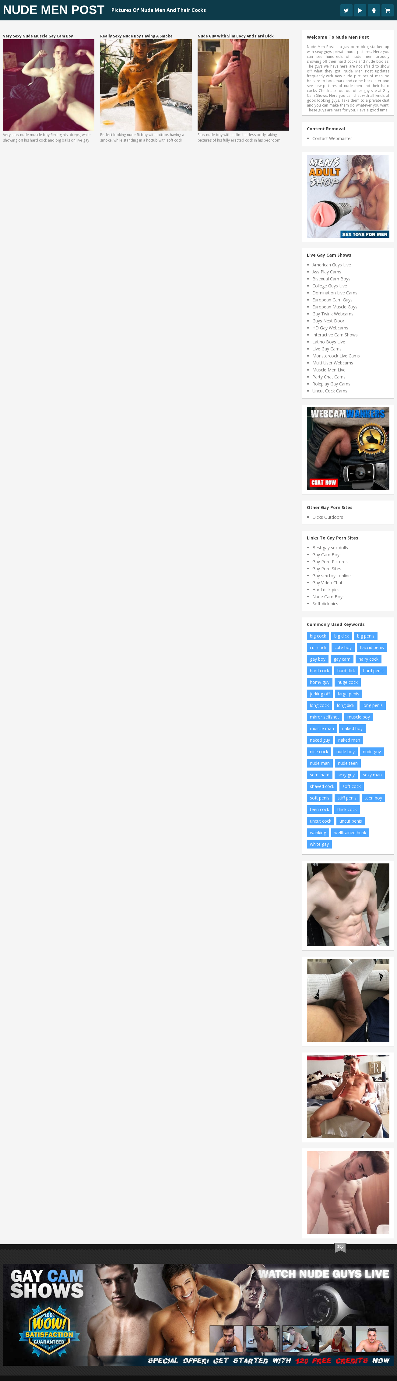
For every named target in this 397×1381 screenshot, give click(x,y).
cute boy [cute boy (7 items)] (343, 647)
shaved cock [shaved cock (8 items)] (322, 786)
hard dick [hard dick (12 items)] (346, 670)
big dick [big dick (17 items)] (341, 636)
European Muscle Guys (334, 307)
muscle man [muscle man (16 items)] (322, 728)
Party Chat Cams (329, 377)
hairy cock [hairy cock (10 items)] (368, 659)
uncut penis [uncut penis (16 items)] (350, 821)
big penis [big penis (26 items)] (365, 636)
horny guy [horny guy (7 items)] (319, 682)
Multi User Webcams (332, 363)
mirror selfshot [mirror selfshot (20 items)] (324, 717)
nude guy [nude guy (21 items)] (372, 751)
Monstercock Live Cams (336, 356)
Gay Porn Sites (326, 568)
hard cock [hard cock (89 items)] (319, 670)
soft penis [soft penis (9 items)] (319, 798)
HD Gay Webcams (330, 328)
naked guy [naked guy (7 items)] (320, 740)
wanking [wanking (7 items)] (318, 832)
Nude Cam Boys (328, 596)
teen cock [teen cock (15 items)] (319, 809)
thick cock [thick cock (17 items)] (347, 809)
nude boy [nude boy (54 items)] (345, 751)
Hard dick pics (325, 589)
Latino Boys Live (328, 342)
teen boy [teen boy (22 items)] (373, 798)
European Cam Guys (332, 300)
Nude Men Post (53, 9)
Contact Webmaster (332, 138)
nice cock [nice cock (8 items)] (319, 751)
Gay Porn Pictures (330, 561)
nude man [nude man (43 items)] (320, 763)
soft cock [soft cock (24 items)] (352, 786)
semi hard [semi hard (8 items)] (319, 775)
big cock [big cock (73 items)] (318, 636)
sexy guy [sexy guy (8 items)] (346, 775)
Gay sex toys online (331, 575)
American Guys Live (331, 265)
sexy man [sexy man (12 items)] (372, 775)
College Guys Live (329, 286)
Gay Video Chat (327, 582)
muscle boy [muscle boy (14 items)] (358, 717)
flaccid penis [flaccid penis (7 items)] (372, 647)
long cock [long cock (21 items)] (319, 705)
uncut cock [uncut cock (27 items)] (320, 821)
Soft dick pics (325, 603)
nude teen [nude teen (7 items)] (348, 763)
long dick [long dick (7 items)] (345, 705)
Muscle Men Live (329, 370)
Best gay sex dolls (330, 547)
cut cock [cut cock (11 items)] (318, 647)
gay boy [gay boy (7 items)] (317, 659)
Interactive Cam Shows (335, 335)
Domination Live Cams (334, 293)
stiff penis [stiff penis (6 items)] (347, 798)
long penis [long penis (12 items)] (373, 705)
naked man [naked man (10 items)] (349, 740)
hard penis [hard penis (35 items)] (373, 670)
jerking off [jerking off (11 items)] (320, 694)
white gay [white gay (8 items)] (319, 844)
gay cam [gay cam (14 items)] (342, 659)
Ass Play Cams (326, 272)
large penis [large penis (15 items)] (348, 694)
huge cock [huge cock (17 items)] (348, 682)
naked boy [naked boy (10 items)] (352, 728)
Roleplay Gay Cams (331, 384)
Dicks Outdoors (327, 517)
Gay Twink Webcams (332, 314)
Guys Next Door (328, 321)
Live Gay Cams (327, 349)
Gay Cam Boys (327, 554)
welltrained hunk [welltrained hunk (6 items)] (350, 832)
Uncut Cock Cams (329, 391)
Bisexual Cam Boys (331, 279)
